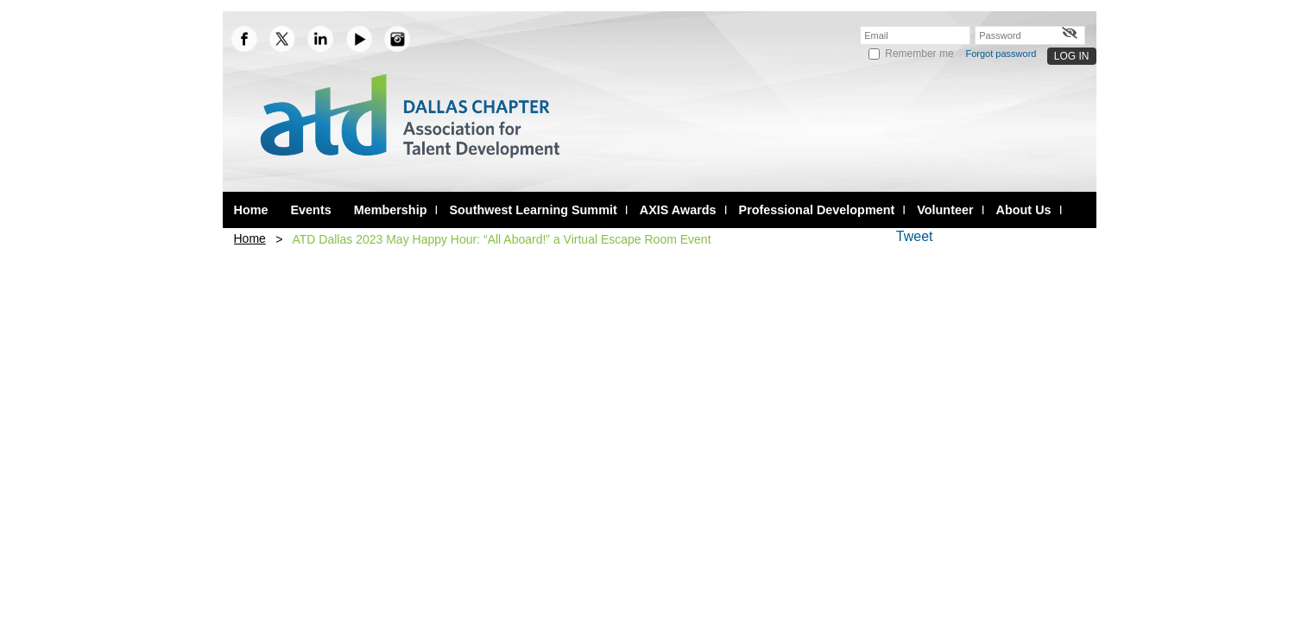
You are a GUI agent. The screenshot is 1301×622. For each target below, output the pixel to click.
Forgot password (1001, 53)
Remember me (919, 54)
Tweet (914, 236)
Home (250, 238)
